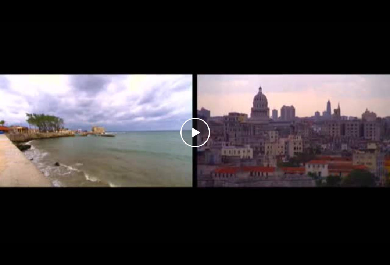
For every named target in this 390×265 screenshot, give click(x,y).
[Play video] (195, 132)
